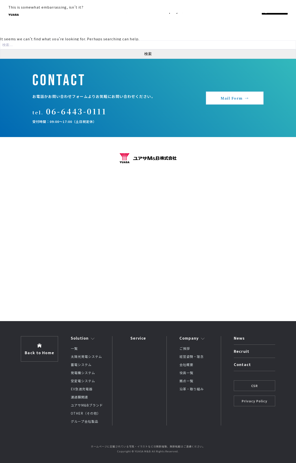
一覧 (74, 348)
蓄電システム (81, 364)
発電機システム (83, 372)
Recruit (241, 351)
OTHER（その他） (86, 413)
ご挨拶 (184, 348)
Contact (242, 365)
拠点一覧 (186, 381)
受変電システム (83, 381)
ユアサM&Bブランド (87, 405)
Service (138, 338)
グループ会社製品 (84, 421)
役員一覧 (186, 372)
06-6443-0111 (76, 111)
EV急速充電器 (81, 389)
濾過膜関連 (79, 397)
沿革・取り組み (191, 389)
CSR (254, 385)
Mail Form (232, 98)
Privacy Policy (254, 401)
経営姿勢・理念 (191, 356)
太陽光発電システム (86, 356)
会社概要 (186, 364)
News (239, 338)
